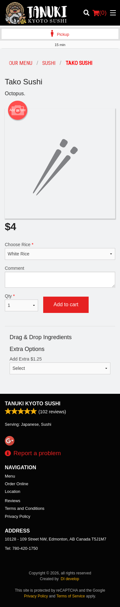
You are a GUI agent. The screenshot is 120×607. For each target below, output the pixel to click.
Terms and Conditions (24, 508)
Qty (21, 302)
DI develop (70, 579)
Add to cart (65, 304)
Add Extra (60, 365)
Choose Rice (60, 251)
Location (12, 491)
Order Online (16, 483)
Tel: (21, 548)
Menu (10, 476)
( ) (99, 13)
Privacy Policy (17, 516)
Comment (60, 277)
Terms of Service (70, 596)
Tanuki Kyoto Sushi (32, 403)
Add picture (18, 110)
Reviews (12, 500)
